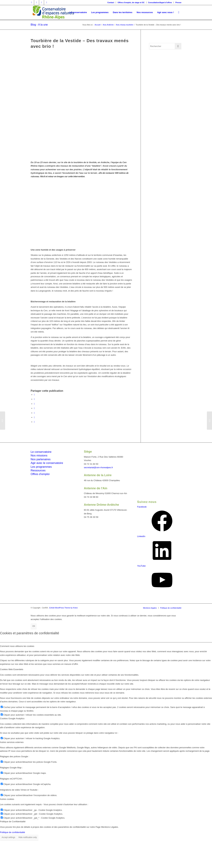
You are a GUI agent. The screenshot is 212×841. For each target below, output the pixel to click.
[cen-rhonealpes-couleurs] (53, 12)
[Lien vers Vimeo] (41, 2)
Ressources (38, 470)
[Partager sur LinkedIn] (34, 413)
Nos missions (39, 455)
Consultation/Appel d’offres (160, 2)
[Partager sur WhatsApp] (34, 408)
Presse (178, 2)
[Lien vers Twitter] (36, 2)
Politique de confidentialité (12, 832)
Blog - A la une (39, 24)
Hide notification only (27, 837)
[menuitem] (111, 2)
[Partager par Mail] (34, 422)
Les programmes (41, 466)
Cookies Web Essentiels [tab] (11, 669)
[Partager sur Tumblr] (34, 417)
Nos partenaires (41, 459)
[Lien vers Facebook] (31, 2)
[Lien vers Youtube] (46, 2)
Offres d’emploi (40, 474)
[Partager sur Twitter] (34, 399)
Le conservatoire (41, 451)
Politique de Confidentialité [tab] (13, 821)
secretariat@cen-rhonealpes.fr (98, 467)
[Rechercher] (178, 12)
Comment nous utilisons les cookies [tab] (17, 646)
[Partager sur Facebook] (34, 394)
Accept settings (8, 837)
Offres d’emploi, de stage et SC (131, 2)
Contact (110, 2)
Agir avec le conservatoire (47, 463)
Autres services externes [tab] (12, 742)
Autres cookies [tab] (7, 799)
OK (33, 626)
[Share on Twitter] (34, 403)
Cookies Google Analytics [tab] (12, 718)
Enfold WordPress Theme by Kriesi (63, 608)
